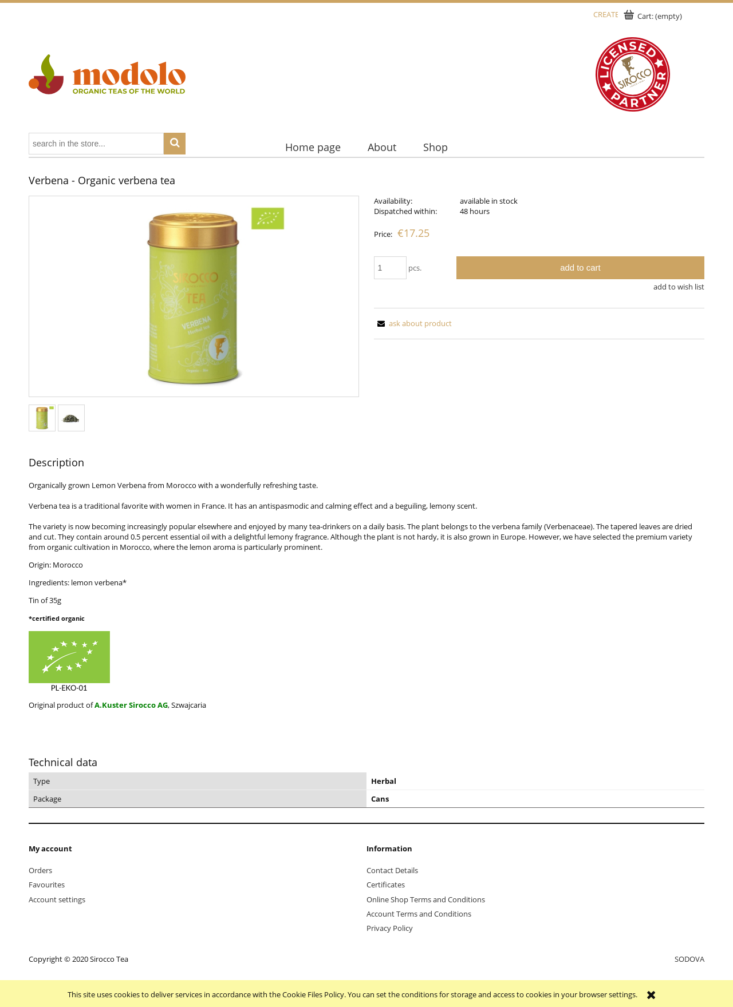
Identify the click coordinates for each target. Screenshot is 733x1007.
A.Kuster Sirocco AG (131, 705)
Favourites (47, 884)
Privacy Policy (389, 928)
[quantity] (390, 267)
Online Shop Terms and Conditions (425, 899)
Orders (40, 870)
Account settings (57, 899)
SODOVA (689, 959)
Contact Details (392, 870)
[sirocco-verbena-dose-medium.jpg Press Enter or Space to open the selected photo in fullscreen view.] (194, 297)
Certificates (385, 884)
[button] (413, 323)
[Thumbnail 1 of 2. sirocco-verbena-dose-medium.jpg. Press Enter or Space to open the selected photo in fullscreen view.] (42, 418)
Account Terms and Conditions (418, 914)
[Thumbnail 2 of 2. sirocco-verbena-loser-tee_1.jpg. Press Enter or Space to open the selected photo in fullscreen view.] (71, 418)
